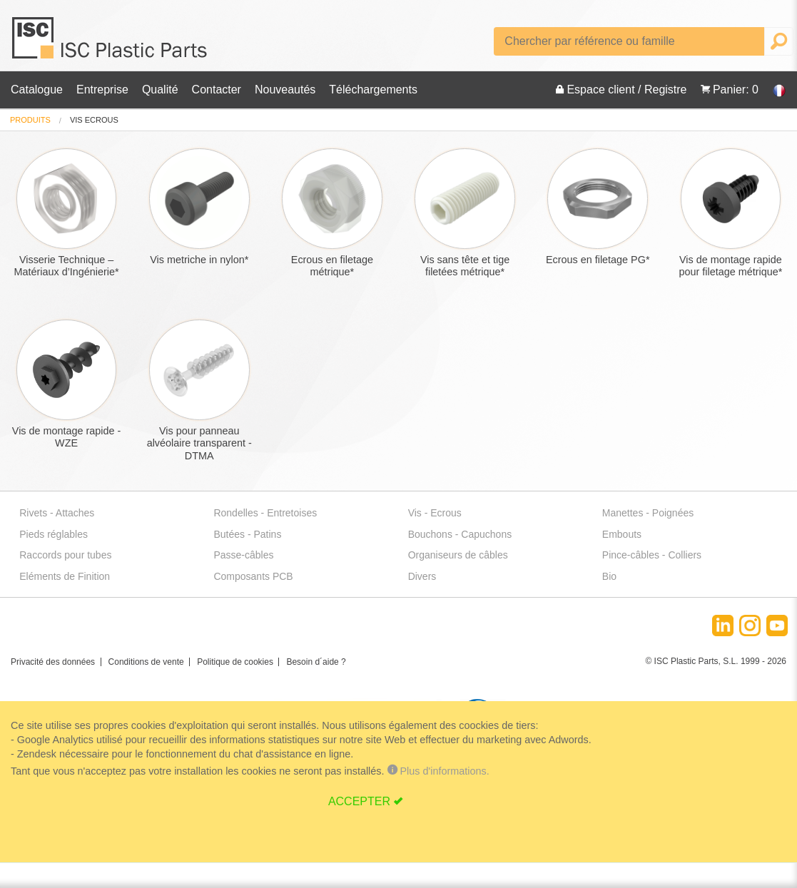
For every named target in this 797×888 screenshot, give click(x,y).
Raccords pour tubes (65, 555)
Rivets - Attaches (56, 513)
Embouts (621, 534)
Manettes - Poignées (648, 513)
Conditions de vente (146, 662)
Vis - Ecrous (435, 513)
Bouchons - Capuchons (460, 534)
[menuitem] (30, 120)
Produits (30, 120)
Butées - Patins (247, 534)
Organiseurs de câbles (458, 555)
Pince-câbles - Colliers (651, 555)
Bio (609, 576)
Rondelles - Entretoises (265, 513)
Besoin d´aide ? (315, 662)
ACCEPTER (359, 801)
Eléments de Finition (64, 576)
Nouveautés (285, 89)
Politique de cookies (235, 662)
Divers (422, 576)
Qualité (160, 89)
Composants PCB (253, 576)
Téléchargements (373, 89)
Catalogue (37, 89)
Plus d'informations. (437, 771)
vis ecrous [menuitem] (94, 120)
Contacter (216, 89)
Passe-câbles (243, 555)
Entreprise (102, 89)
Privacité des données (53, 662)
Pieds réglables (53, 534)
